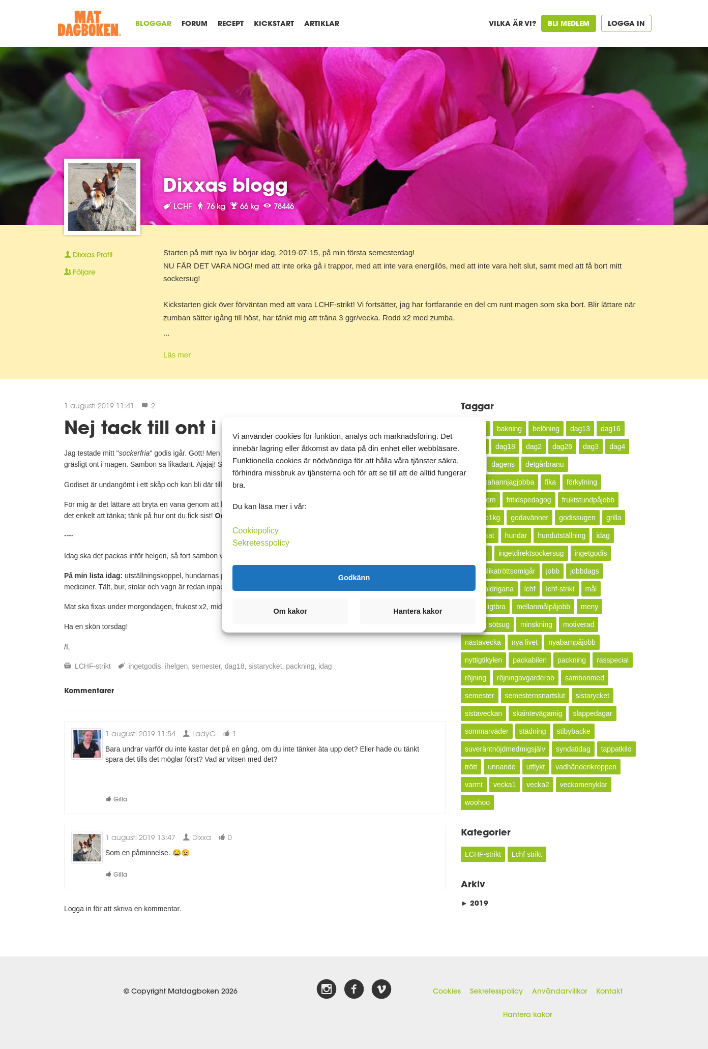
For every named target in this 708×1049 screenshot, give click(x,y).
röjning (475, 678)
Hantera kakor (527, 1014)
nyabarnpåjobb (572, 642)
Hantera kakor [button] (417, 611)
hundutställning (561, 535)
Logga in (626, 23)
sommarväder (487, 731)
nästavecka (483, 642)
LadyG (199, 733)
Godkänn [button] (354, 578)
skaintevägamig (537, 713)
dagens (503, 464)
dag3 (591, 446)
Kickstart (274, 23)
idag (325, 666)
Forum (195, 23)
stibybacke (574, 731)
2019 (474, 903)
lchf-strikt (560, 589)
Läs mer (177, 354)
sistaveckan (483, 713)
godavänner (529, 518)
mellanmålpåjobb (543, 607)
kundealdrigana (489, 589)
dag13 (580, 429)
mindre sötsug (487, 624)
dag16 (611, 429)
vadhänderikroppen (585, 767)
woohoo (477, 802)
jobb (552, 571)
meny (589, 607)
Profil (88, 254)
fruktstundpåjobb (588, 500)
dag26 (562, 446)
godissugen (577, 518)
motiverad (578, 624)
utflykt (535, 767)
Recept (231, 23)
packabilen (530, 660)
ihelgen (176, 666)
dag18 (235, 666)
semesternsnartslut (535, 696)
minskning (536, 624)
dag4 (617, 446)
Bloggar (153, 23)
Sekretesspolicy (496, 991)
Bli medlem (568, 23)
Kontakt (609, 991)
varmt (474, 785)
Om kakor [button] (290, 611)
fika (550, 482)
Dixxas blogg (225, 184)
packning (300, 666)
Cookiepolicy (255, 530)
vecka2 (537, 785)
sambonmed (584, 678)
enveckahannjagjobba (499, 482)
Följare (80, 272)
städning (532, 731)
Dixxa (197, 837)
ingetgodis (145, 666)
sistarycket (265, 666)
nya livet (525, 642)
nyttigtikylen (483, 660)
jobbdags (584, 571)
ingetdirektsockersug (531, 553)
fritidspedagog (529, 500)
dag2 (534, 446)
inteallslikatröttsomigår (500, 571)
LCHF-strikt (93, 666)
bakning (509, 429)
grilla (614, 518)
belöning (546, 429)
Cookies (447, 991)
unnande (502, 767)
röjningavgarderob (525, 678)
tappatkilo (616, 749)
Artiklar (321, 23)
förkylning (582, 482)
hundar (516, 535)
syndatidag (573, 749)
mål (591, 589)
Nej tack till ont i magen (176, 427)
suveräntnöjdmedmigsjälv (505, 749)
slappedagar (592, 713)
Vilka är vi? (512, 23)
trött (471, 767)
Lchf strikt (527, 854)
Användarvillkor (559, 991)
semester (206, 666)
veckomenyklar (583, 785)
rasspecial (613, 660)
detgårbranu (544, 464)
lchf (530, 589)
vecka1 (504, 785)
